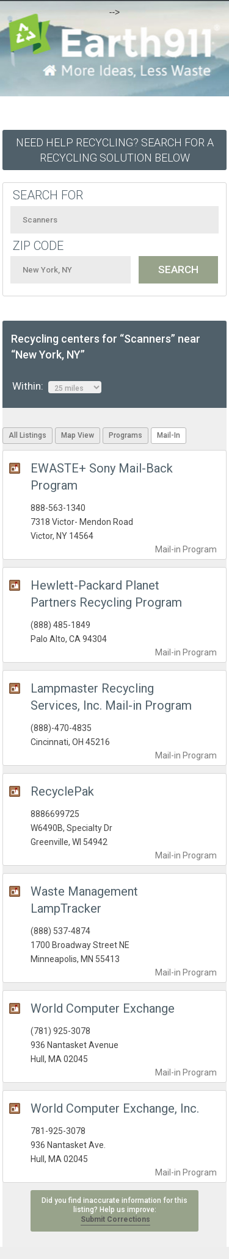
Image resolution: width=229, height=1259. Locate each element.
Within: (56, 386)
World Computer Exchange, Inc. (115, 1108)
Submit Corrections (115, 1219)
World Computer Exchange (103, 1008)
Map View (77, 435)
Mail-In (168, 435)
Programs (125, 435)
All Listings (27, 435)
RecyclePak (62, 791)
